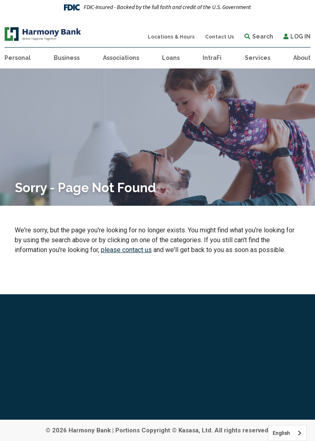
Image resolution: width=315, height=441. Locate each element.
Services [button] (257, 58)
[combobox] (287, 433)
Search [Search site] (262, 36)
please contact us (126, 250)
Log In (300, 36)
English (281, 433)
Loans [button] (171, 58)
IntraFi (212, 58)
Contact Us (219, 37)
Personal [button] (18, 58)
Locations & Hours (171, 37)
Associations (121, 58)
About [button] (301, 58)
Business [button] (67, 58)
